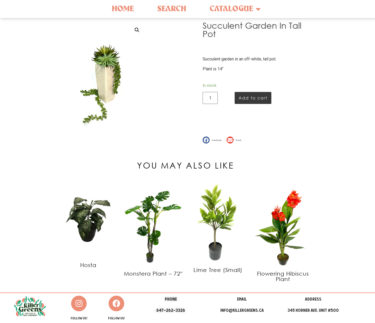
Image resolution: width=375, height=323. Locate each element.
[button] (213, 140)
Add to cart (253, 98)
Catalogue (235, 9)
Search (171, 9)
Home (123, 9)
